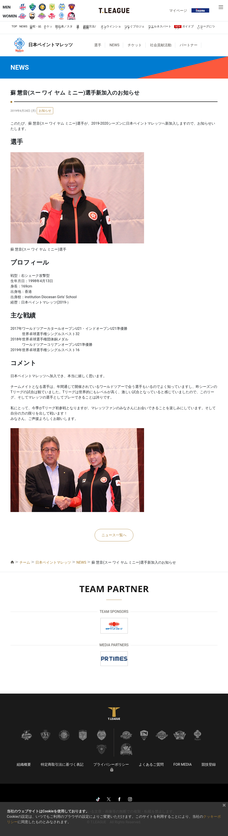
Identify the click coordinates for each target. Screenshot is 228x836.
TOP (14, 26)
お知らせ (45, 110)
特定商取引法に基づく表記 (62, 764)
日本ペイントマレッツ (53, 562)
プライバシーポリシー (111, 764)
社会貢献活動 (160, 45)
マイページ (178, 10)
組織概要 (24, 764)
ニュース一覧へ (114, 535)
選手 (77, 27)
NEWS (23, 26)
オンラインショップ (111, 27)
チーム (24, 562)
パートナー (188, 45)
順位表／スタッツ (64, 27)
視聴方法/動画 (89, 27)
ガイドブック (184, 27)
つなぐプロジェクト (134, 27)
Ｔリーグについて (206, 27)
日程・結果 (35, 27)
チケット (48, 27)
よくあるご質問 (151, 764)
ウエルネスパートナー (159, 27)
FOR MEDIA (182, 764)
